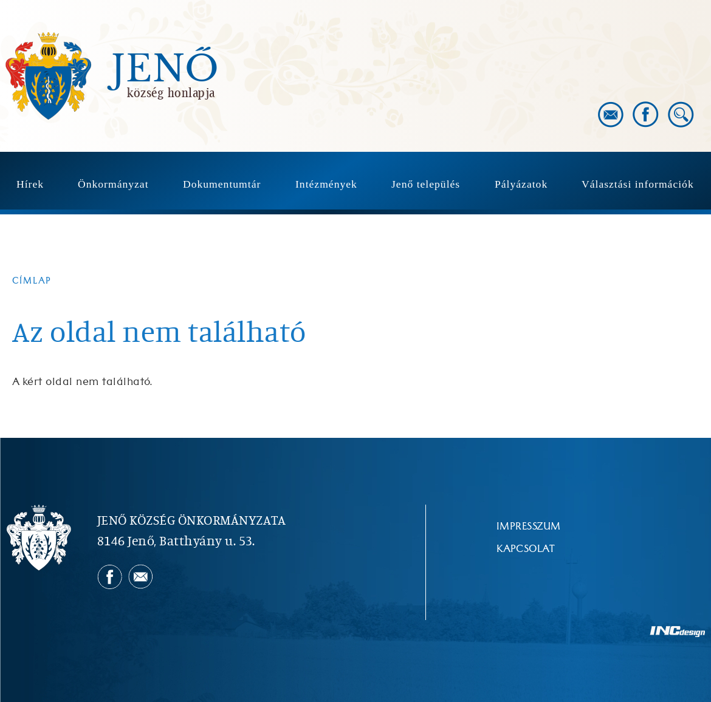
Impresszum (528, 526)
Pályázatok (521, 184)
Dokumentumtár (222, 184)
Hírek (30, 184)
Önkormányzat (113, 184)
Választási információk (638, 184)
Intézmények (326, 184)
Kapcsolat (525, 549)
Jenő (165, 69)
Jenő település (425, 184)
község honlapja (171, 92)
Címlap (32, 281)
